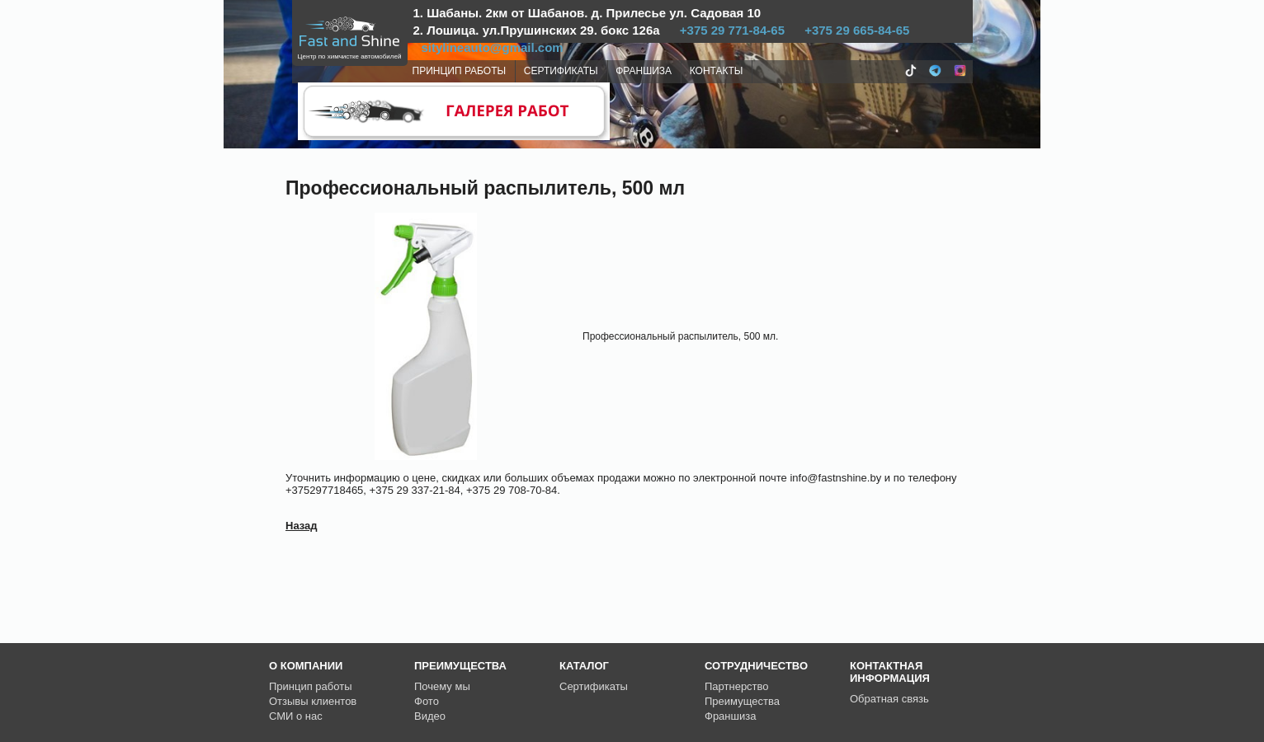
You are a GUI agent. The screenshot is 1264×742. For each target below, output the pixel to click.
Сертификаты (593, 686)
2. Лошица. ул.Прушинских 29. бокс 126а (536, 30)
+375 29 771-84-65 (732, 30)
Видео (430, 716)
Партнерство (737, 686)
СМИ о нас (296, 716)
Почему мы (442, 686)
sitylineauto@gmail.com (493, 47)
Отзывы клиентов (312, 701)
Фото (426, 701)
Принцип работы (310, 686)
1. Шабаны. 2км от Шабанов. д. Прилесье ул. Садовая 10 (587, 13)
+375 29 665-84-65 (856, 30)
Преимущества (742, 701)
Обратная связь (889, 699)
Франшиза (730, 716)
